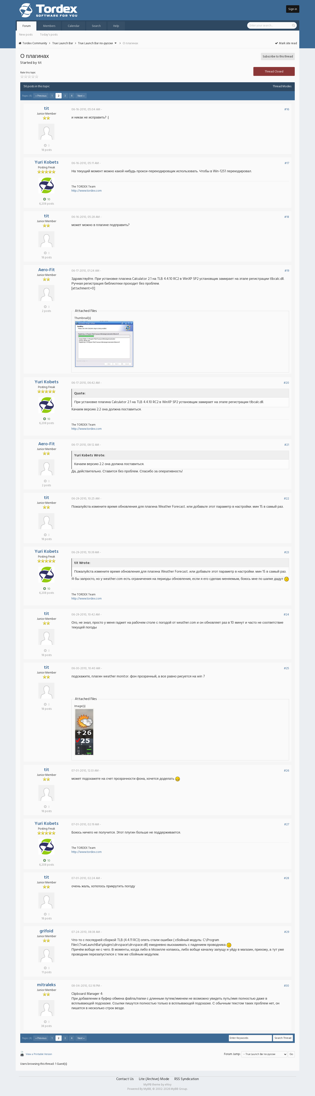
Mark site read (286, 43)
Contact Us (125, 1079)
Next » (81, 96)
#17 (287, 163)
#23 (286, 552)
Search (96, 26)
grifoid (46, 931)
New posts (26, 34)
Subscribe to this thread (278, 56)
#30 (286, 985)
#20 (286, 383)
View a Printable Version (39, 1054)
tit (46, 108)
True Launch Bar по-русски (95, 43)
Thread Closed (274, 71)
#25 (286, 668)
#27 (286, 824)
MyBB (147, 1089)
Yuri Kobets (46, 162)
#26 (286, 770)
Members (49, 26)
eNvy (168, 1084)
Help (116, 26)
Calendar (73, 26)
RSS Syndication (186, 1079)
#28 (286, 878)
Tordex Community (35, 43)
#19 (287, 270)
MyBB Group (179, 1089)
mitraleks (46, 985)
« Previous (40, 96)
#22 (286, 498)
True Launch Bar (62, 43)
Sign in (292, 9)
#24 (286, 614)
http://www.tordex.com (86, 190)
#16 (286, 109)
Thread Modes (282, 86)
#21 (286, 445)
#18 (286, 217)
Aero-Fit (46, 270)
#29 (286, 932)
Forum (27, 26)
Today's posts (49, 34)
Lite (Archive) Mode (154, 1079)
